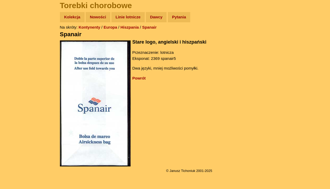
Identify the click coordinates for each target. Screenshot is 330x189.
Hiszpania (129, 27)
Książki (15, 68)
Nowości (98, 17)
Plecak (15, 88)
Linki (13, 98)
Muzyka (16, 78)
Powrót (139, 78)
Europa (110, 27)
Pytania (179, 17)
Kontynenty (89, 27)
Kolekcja (72, 17)
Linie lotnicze (128, 17)
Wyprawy (17, 37)
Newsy (15, 57)
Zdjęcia (15, 47)
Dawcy (156, 17)
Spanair (149, 27)
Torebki (15, 108)
